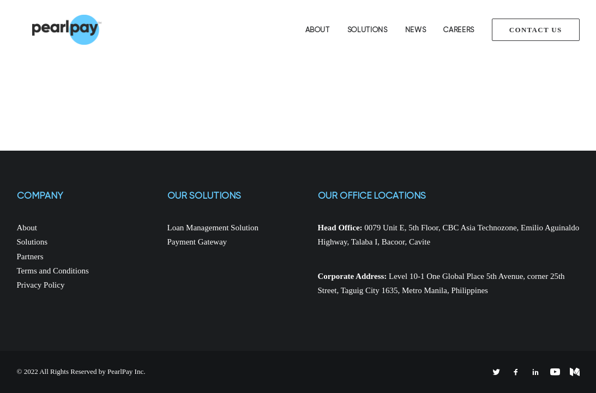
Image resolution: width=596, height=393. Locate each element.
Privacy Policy (41, 285)
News (415, 30)
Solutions (367, 30)
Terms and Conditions (53, 270)
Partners (30, 256)
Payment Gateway (197, 241)
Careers (458, 30)
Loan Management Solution (212, 227)
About (317, 30)
